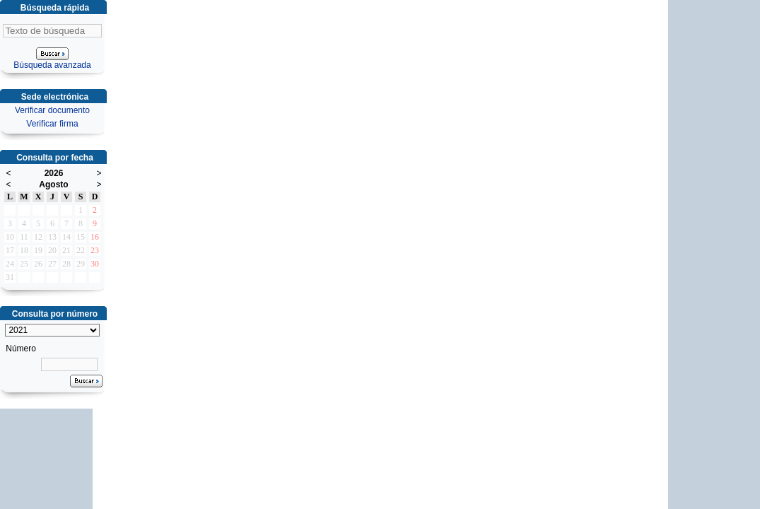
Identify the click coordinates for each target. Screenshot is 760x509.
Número (21, 348)
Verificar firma (52, 124)
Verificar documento (52, 110)
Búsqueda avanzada (51, 65)
